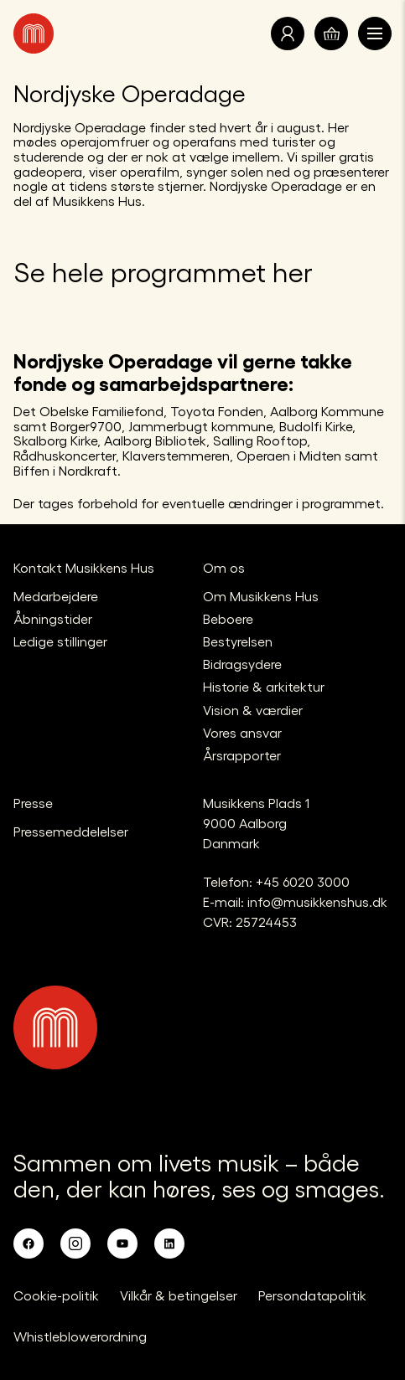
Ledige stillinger (60, 641)
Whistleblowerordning (80, 1336)
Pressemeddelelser (70, 831)
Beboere (228, 618)
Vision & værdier (253, 710)
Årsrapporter (242, 755)
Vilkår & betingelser (178, 1295)
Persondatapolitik (312, 1295)
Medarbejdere (55, 596)
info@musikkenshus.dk (317, 901)
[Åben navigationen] (375, 33)
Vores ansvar (242, 732)
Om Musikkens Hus (261, 596)
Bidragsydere (242, 664)
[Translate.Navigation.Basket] (331, 33)
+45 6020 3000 (303, 881)
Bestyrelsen (238, 641)
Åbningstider (52, 618)
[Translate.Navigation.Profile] (287, 33)
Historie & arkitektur (264, 686)
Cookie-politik (56, 1295)
